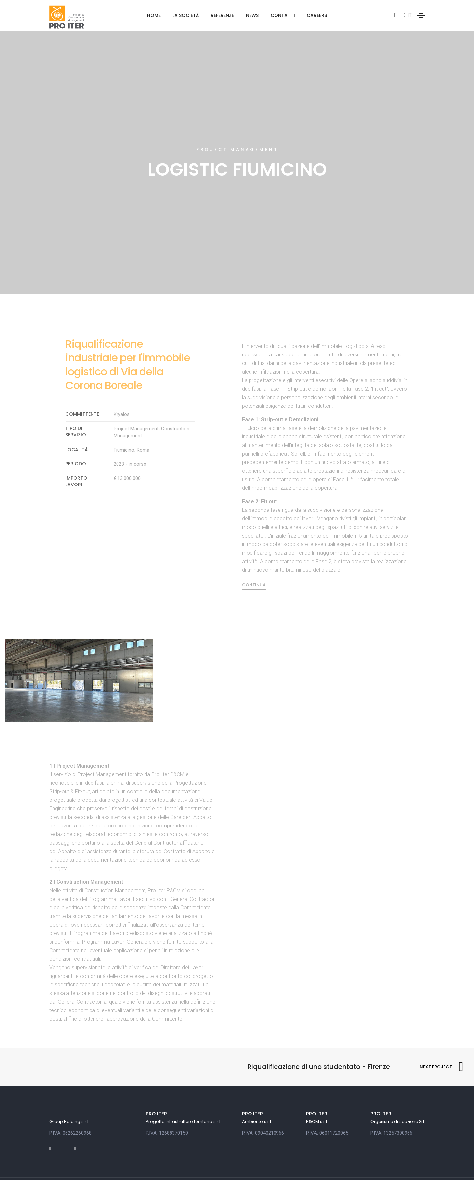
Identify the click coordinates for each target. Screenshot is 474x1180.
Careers (317, 15)
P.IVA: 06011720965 (327, 1105)
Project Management (237, 119)
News (252, 15)
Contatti (283, 15)
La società (185, 15)
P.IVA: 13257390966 (391, 1105)
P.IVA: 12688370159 (167, 1105)
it (408, 15)
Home (154, 15)
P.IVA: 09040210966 (263, 1105)
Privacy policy (62, 1164)
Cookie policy (100, 1164)
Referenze (222, 15)
